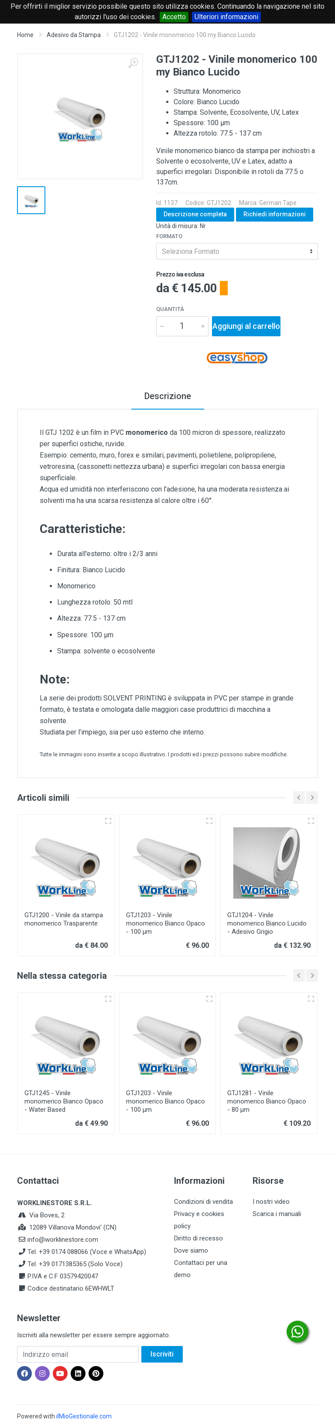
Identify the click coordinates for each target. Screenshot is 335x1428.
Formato (169, 236)
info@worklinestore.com (62, 1240)
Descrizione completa (195, 214)
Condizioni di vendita (203, 1202)
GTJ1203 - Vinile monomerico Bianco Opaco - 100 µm (165, 923)
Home (25, 34)
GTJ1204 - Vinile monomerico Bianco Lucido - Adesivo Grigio (267, 923)
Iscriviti (162, 1354)
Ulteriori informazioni (226, 17)
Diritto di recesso (198, 1238)
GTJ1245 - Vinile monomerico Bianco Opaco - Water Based (63, 1101)
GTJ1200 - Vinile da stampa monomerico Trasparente (63, 919)
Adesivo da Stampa (74, 34)
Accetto (174, 17)
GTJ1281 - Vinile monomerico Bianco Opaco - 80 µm (266, 1101)
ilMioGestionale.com (84, 1416)
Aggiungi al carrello (246, 326)
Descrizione (167, 396)
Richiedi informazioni (274, 214)
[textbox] (237, 251)
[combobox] (237, 251)
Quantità (170, 309)
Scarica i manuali (277, 1214)
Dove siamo (191, 1250)
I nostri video (271, 1202)
